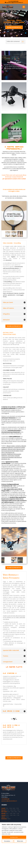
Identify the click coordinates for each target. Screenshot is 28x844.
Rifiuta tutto (20, 841)
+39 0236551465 (14, 1)
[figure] (14, 215)
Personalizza (7, 841)
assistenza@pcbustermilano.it (9, 801)
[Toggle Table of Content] (22, 41)
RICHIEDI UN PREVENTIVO (14, 27)
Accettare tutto (14, 837)
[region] (14, 833)
